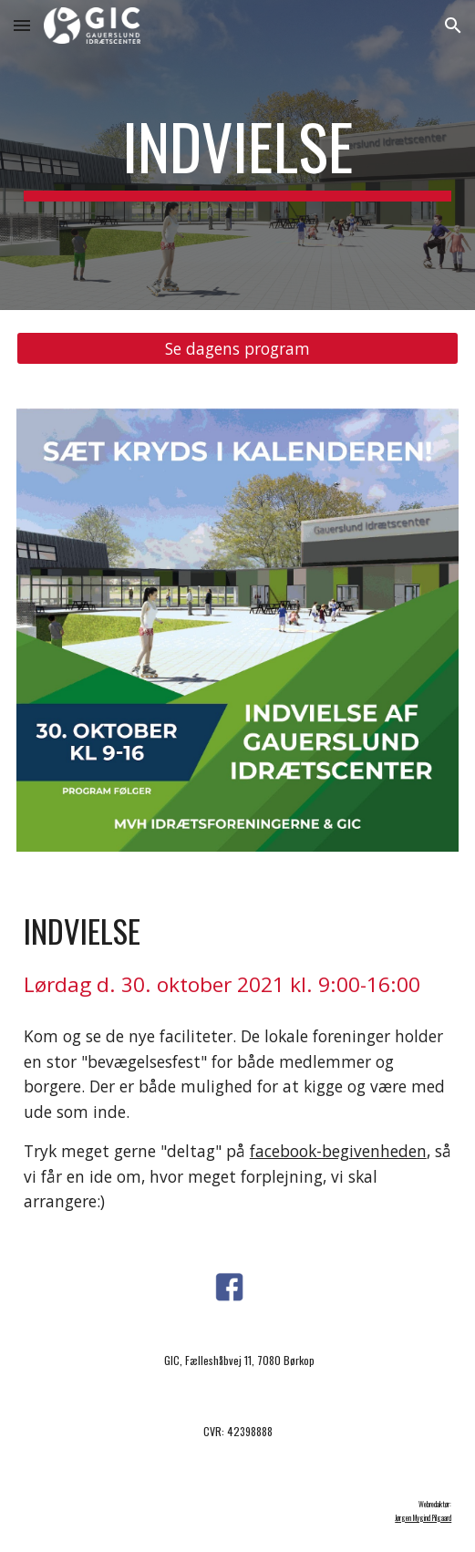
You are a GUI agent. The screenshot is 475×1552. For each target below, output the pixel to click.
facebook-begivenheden (338, 1151)
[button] (22, 25)
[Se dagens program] (237, 349)
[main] (237, 155)
